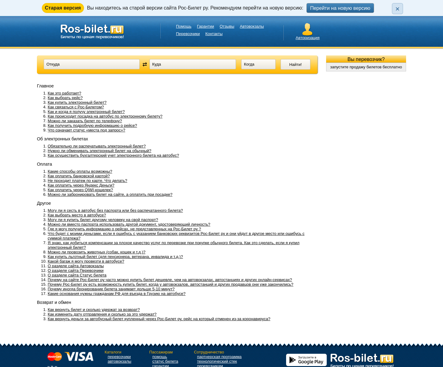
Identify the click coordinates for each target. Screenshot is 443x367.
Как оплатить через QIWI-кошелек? (80, 190)
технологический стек (217, 361)
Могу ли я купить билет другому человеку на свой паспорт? (103, 219)
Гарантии (205, 26)
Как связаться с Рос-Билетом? (76, 107)
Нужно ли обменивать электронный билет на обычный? (99, 150)
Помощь (183, 26)
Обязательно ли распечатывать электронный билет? (97, 146)
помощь (159, 356)
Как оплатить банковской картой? (79, 176)
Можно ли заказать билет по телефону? (85, 121)
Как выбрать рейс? (65, 97)
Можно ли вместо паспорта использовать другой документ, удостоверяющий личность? (129, 224)
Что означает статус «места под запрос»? (86, 130)
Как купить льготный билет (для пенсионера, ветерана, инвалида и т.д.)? (115, 256)
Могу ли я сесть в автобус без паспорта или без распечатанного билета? (115, 210)
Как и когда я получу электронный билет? (86, 111)
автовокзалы (119, 361)
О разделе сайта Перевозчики (76, 270)
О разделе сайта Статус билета (77, 275)
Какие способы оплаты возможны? (80, 171)
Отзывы (227, 26)
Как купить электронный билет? (77, 102)
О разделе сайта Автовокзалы (76, 266)
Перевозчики (188, 33)
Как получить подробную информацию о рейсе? (92, 125)
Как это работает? (64, 93)
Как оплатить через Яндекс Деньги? (81, 185)
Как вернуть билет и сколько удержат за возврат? (94, 309)
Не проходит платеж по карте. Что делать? (87, 180)
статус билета (165, 361)
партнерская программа (219, 356)
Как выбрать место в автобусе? (77, 215)
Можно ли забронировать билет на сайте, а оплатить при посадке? (110, 194)
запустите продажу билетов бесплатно (366, 67)
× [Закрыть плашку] (397, 9)
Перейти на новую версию (340, 8)
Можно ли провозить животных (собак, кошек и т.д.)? (97, 252)
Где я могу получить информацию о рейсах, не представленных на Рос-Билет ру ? (124, 229)
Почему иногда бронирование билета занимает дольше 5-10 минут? (111, 289)
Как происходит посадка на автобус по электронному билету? (105, 116)
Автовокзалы (252, 26)
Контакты (213, 33)
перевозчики (119, 356)
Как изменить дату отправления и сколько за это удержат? (102, 314)
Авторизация (308, 37)
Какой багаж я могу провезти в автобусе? (86, 261)
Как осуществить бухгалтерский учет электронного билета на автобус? (113, 155)
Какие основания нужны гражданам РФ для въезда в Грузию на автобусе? (117, 293)
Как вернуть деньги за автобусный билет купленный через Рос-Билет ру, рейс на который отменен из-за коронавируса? (159, 319)
